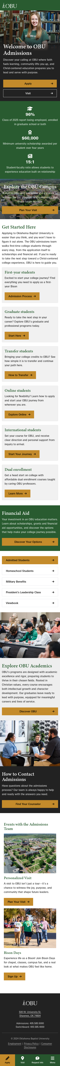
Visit (22, 1060)
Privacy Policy (31, 1043)
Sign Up (15, 976)
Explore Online (19, 414)
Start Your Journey (22, 454)
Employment (14, 1043)
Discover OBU (37, 711)
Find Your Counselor (35, 804)
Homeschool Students (30, 571)
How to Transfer (20, 375)
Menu (55, 1060)
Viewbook (30, 603)
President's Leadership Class (30, 592)
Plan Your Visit (37, 210)
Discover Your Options (34, 541)
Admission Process (22, 296)
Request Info (37, 1060)
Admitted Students (30, 560)
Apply (7, 1060)
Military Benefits (30, 581)
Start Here (17, 335)
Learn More (17, 493)
